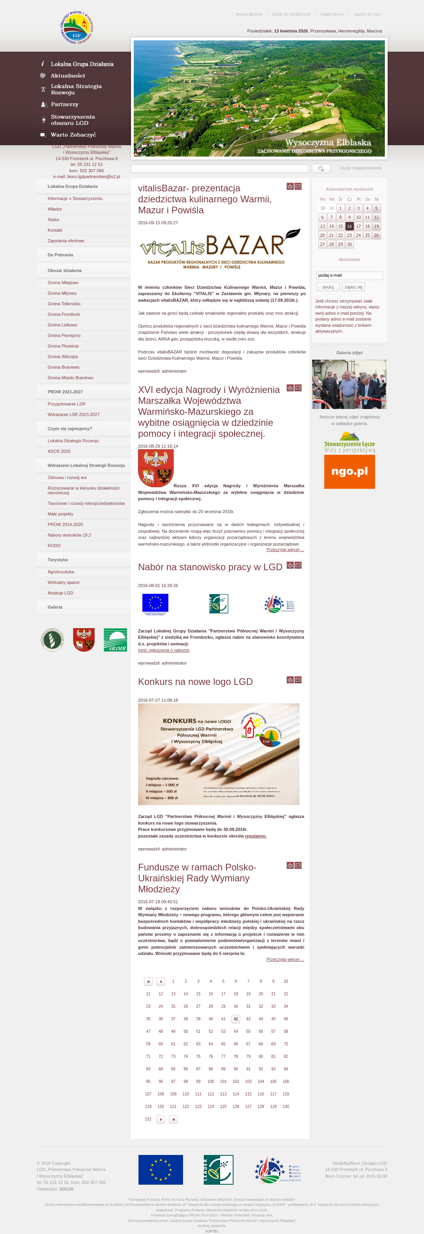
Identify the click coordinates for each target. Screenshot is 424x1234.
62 (185, 1044)
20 (261, 994)
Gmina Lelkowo (62, 324)
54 (236, 1031)
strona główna (248, 14)
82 (286, 1056)
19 (248, 994)
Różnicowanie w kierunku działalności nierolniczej (84, 490)
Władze (55, 209)
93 (273, 1069)
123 (198, 1106)
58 (286, 1031)
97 (173, 1081)
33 (273, 1006)
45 (273, 1019)
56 (261, 1031)
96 (160, 1081)
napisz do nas (367, 14)
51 (198, 1031)
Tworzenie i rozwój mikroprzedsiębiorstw (86, 503)
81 (273, 1056)
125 (223, 1106)
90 (236, 1069)
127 (248, 1106)
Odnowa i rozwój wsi (67, 477)
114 (236, 1094)
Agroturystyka (61, 571)
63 (198, 1044)
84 (160, 1069)
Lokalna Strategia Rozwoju (81, 90)
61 (173, 1044)
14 (185, 994)
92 (261, 1069)
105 (273, 1081)
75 (198, 1056)
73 (173, 1056)
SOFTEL (212, 1231)
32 (261, 1006)
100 (211, 1081)
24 (160, 1006)
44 (261, 1019)
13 (173, 994)
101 (223, 1081)
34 (286, 1006)
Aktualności (81, 75)
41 (223, 1019)
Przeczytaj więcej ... (285, 549)
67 (248, 1044)
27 (198, 1006)
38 (185, 1019)
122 (186, 1106)
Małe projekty (60, 514)
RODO (54, 545)
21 (273, 994)
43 (248, 1019)
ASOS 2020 (59, 451)
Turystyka (58, 559)
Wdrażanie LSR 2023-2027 (74, 414)
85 (173, 1069)
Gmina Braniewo (63, 367)
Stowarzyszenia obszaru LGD (81, 120)
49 (173, 1031)
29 (223, 1006)
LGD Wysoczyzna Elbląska (77, 27)
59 (148, 1044)
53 (223, 1031)
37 (173, 1019)
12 (160, 994)
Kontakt (55, 230)
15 (198, 994)
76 (210, 1056)
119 (148, 1106)
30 (236, 1006)
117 (273, 1094)
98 (185, 1081)
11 (148, 994)
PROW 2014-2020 (65, 524)
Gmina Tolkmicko (64, 303)
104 (261, 1081)
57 (273, 1031)
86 (185, 1069)
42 (236, 1019)
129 (273, 1106)
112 (211, 1094)
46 (286, 1019)
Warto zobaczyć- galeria (81, 135)
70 (286, 1044)
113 (223, 1094)
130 (286, 1106)
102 (236, 1081)
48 (160, 1031)
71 (148, 1056)
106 (286, 1081)
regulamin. (256, 836)
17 (223, 994)
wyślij (298, 186)
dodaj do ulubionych (291, 14)
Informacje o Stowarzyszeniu (75, 198)
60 (160, 1044)
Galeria (55, 607)
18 (236, 994)
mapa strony (332, 14)
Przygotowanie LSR (67, 404)
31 (248, 1006)
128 (261, 1106)
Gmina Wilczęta (63, 356)
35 (148, 1019)
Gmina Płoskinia (63, 346)
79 (248, 1056)
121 (173, 1106)
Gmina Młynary (62, 293)
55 (248, 1031)
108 (161, 1094)
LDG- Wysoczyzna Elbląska (81, 63)
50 (185, 1031)
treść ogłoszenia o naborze (163, 650)
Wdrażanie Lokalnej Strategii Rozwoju (86, 465)
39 (198, 1019)
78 (236, 1056)
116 (261, 1094)
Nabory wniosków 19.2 (69, 535)
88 (210, 1069)
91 (248, 1069)
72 (160, 1056)
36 (160, 1019)
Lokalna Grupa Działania (73, 186)
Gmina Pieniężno (64, 335)
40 (210, 1019)
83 (148, 1069)
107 (148, 1094)
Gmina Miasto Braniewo (70, 377)
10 (286, 981)
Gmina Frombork (64, 314)
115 (248, 1094)
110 (186, 1094)
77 (223, 1056)
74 (185, 1056)
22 (286, 994)
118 (286, 1094)
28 (210, 1006)
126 (236, 1106)
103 (248, 1081)
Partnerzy (81, 105)
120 (161, 1106)
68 (261, 1044)
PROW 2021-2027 (65, 391)
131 (148, 1119)
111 (198, 1094)
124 (211, 1106)
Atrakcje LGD (60, 593)
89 (223, 1069)
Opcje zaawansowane (361, 168)
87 (198, 1069)
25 (173, 1006)
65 (223, 1044)
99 (198, 1081)
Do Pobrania (60, 254)
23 (148, 1006)
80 (261, 1056)
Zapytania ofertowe (66, 240)
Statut (53, 219)
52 (210, 1031)
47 (148, 1031)
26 (185, 1006)
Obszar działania (65, 270)
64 (210, 1044)
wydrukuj (290, 186)
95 (148, 1081)
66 (236, 1044)
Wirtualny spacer (64, 582)
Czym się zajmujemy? (70, 428)
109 (173, 1094)
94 (286, 1069)
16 (210, 994)
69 (273, 1044)
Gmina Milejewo (63, 282)
